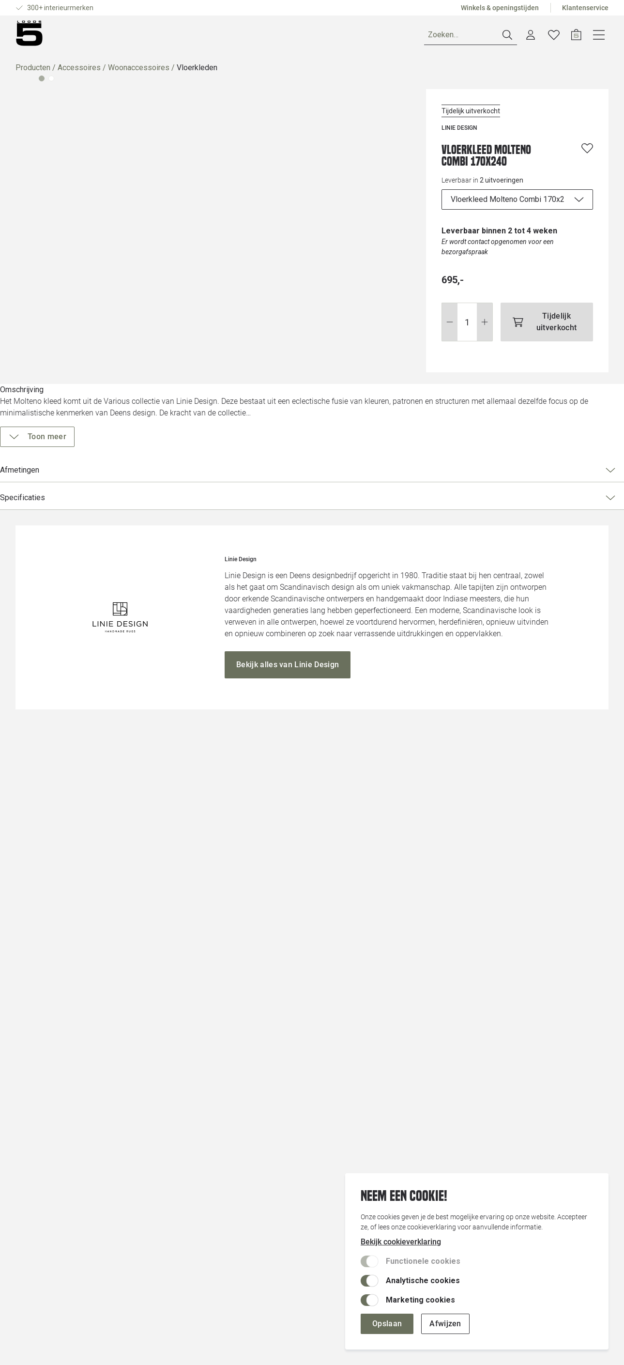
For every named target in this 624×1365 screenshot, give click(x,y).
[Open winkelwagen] (600, 36)
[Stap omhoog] (453, 309)
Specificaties (497, 487)
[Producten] (44, 36)
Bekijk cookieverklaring (401, 1241)
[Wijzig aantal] (435, 309)
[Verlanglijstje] (577, 36)
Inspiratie (190, 36)
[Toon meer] (447, 426)
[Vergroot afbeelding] (198, 276)
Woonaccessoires (138, 71)
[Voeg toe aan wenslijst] (587, 152)
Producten (32, 71)
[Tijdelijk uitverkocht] (531, 309)
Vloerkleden (197, 71)
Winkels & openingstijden (500, 8)
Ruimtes (102, 36)
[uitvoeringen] (501, 203)
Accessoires (79, 71)
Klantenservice (585, 8)
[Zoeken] (493, 37)
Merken (145, 36)
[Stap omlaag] (418, 309)
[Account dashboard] (553, 36)
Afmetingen (497, 460)
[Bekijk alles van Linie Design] (287, 993)
